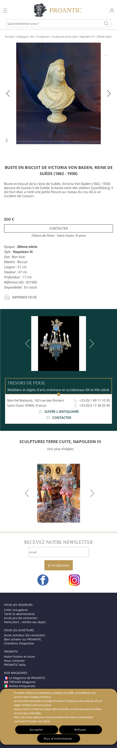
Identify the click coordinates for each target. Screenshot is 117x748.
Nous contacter (14, 661)
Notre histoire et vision (19, 656)
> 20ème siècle (103, 36)
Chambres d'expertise (19, 643)
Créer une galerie (16, 610)
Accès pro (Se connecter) (20, 618)
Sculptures (43, 36)
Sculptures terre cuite (64, 36)
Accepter (36, 730)
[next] (91, 343)
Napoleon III (87, 36)
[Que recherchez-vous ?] (106, 23)
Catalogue (22, 36)
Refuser (80, 730)
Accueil (9, 36)
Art (32, 36)
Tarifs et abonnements (19, 614)
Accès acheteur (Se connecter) (24, 635)
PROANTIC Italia (15, 665)
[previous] (28, 343)
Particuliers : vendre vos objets (25, 622)
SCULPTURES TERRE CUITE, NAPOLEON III (60, 441)
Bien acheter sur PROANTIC (22, 639)
